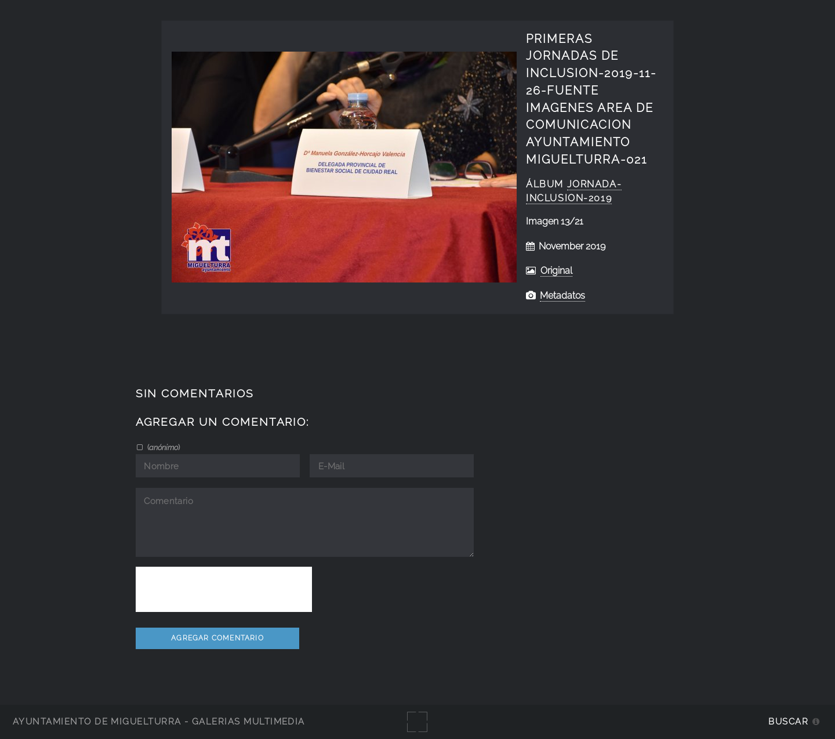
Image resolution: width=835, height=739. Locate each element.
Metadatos (562, 295)
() (163, 447)
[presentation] (224, 589)
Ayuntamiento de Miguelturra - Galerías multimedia (159, 721)
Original (556, 270)
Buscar (788, 721)
